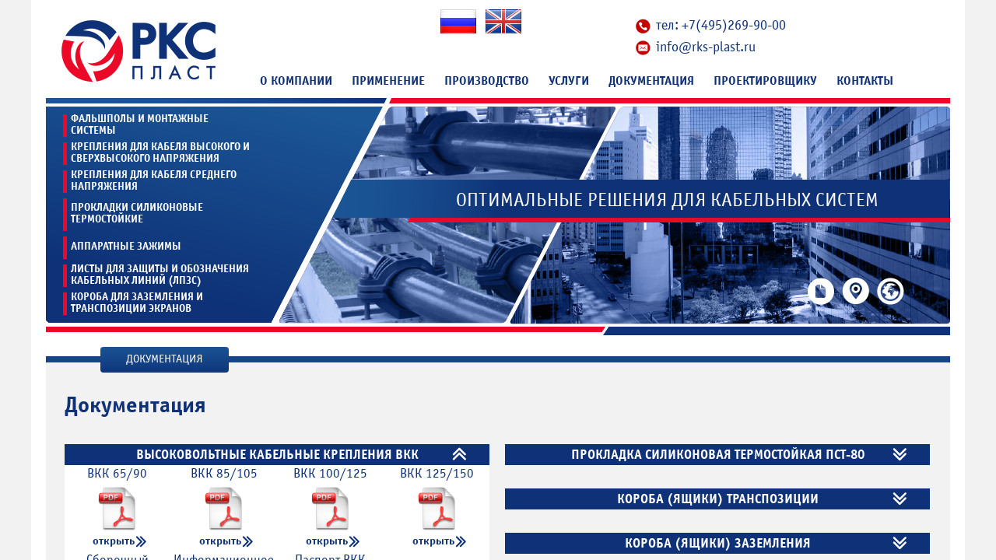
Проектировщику (765, 81)
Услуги (569, 81)
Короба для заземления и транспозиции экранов (137, 303)
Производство (486, 81)
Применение (388, 81)
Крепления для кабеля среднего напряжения (154, 181)
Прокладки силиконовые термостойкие (137, 213)
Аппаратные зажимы (126, 246)
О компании (296, 81)
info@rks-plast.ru (706, 47)
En (503, 21)
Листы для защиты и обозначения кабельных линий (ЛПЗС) (160, 275)
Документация (651, 81)
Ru (458, 21)
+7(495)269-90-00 (734, 25)
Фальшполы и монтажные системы (140, 125)
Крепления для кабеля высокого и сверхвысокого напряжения (160, 153)
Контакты (864, 81)
